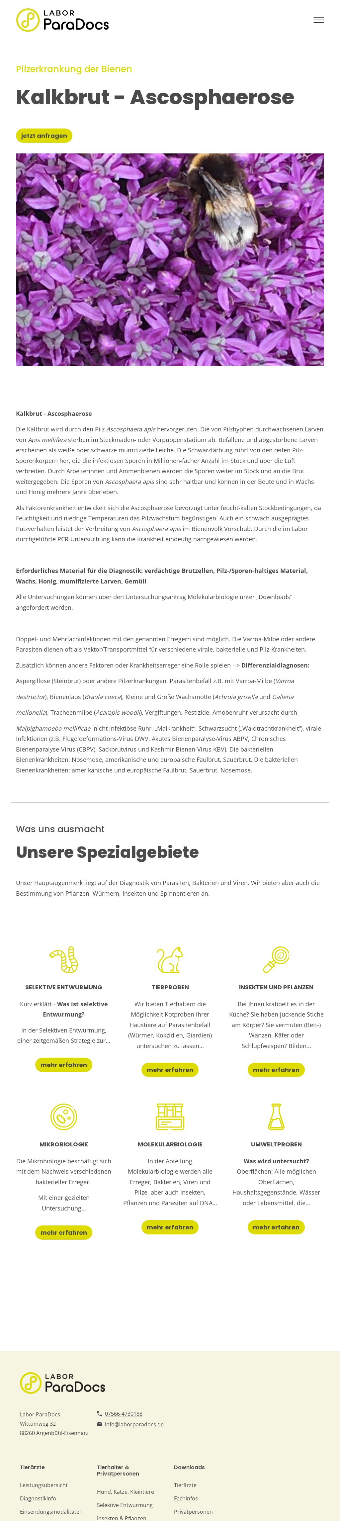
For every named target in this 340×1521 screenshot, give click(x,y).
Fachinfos (186, 1498)
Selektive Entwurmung (125, 1505)
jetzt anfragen (44, 136)
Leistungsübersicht (44, 1485)
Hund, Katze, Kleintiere (125, 1491)
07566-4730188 (123, 1413)
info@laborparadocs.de (134, 1424)
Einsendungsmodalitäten (51, 1511)
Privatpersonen (193, 1511)
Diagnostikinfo (38, 1498)
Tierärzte (185, 1485)
